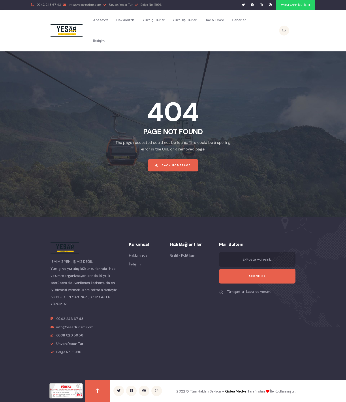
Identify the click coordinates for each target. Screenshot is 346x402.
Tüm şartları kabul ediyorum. (249, 291)
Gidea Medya (235, 391)
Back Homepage (173, 165)
